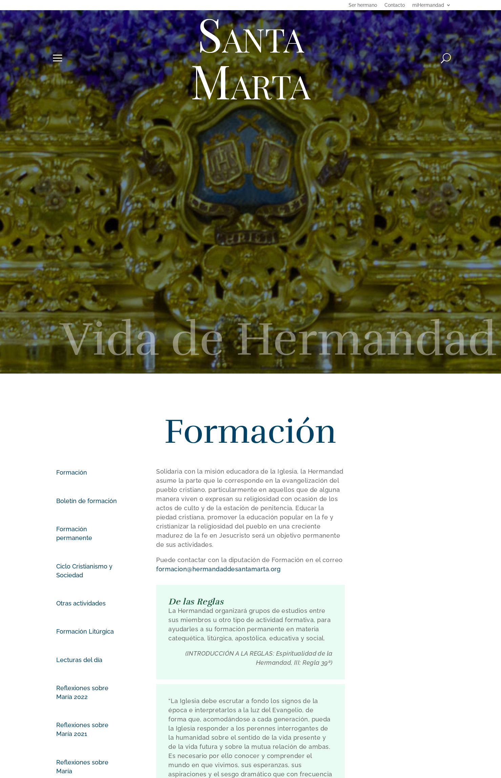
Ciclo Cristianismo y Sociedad (84, 571)
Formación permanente (74, 533)
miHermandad (428, 5)
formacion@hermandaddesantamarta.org (218, 569)
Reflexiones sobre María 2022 (82, 692)
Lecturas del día (79, 659)
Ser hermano (363, 5)
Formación (71, 472)
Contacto (394, 5)
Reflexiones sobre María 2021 (82, 729)
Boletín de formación (86, 500)
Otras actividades (81, 603)
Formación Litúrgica (85, 631)
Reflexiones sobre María (82, 767)
